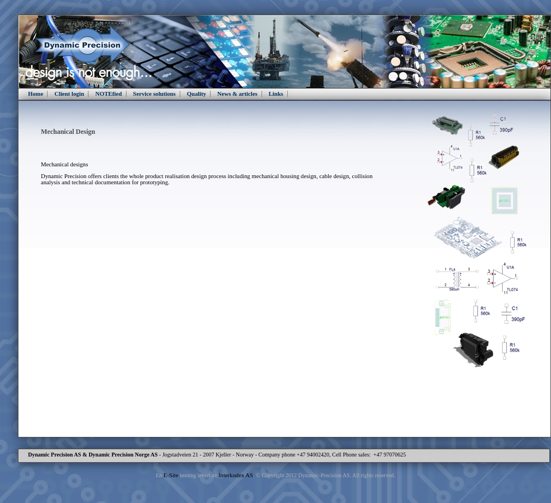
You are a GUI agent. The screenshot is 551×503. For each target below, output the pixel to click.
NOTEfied (108, 94)
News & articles (237, 94)
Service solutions (154, 94)
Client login (69, 94)
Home (35, 94)
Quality (196, 94)
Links (276, 94)
